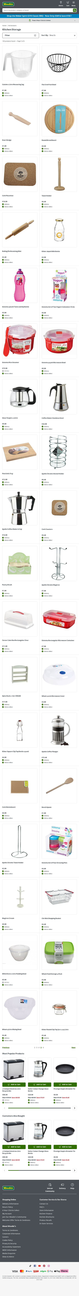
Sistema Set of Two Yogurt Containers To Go (58, 307)
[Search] (75, 10)
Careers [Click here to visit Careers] (5, 1237)
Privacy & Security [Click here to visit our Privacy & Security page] (9, 1243)
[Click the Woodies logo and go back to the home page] (8, 4)
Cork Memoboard (8, 807)
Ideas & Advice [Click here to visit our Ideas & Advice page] (8, 1257)
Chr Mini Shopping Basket (51, 918)
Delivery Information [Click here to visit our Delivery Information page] (10, 1204)
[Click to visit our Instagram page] (49, 1265)
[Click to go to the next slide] (75, 1108)
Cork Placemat (7, 196)
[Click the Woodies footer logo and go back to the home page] (8, 1188)
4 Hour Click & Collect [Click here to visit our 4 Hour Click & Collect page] (10, 1210)
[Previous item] (4, 20)
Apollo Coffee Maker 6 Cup (12, 529)
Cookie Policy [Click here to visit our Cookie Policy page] (7, 1240)
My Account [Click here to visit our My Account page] (7, 1213)
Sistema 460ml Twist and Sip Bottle (15, 307)
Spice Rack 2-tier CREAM (11, 696)
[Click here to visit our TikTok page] (30, 1265)
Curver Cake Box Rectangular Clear (15, 640)
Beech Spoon (46, 807)
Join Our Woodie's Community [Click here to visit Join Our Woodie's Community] (14, 1217)
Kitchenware (12, 26)
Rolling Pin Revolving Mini (11, 251)
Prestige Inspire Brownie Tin (64, 1089)
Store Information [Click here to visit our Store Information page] (47, 1210)
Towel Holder (47, 196)
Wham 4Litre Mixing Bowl (11, 1029)
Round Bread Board (49, 140)
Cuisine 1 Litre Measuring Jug (13, 85)
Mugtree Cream (8, 918)
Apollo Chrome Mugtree (51, 585)
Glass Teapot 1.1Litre (10, 418)
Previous (5, 1047)
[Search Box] (39, 10)
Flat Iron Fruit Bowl (49, 85)
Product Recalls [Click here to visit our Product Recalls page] (46, 1220)
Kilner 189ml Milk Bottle (51, 251)
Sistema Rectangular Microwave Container (58, 640)
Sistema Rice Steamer (10, 362)
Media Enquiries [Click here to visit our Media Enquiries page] (8, 1253)
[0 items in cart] (67, 4)
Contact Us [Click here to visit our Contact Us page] (44, 1204)
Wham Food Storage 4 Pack (52, 974)
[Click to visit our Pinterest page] (44, 1265)
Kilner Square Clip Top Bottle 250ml (15, 752)
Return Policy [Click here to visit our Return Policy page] (7, 1207)
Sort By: (59, 35)
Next (73, 1047)
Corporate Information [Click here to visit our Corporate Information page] (11, 1233)
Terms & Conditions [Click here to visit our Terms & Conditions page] (10, 1230)
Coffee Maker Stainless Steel (53, 418)
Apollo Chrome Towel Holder (12, 863)
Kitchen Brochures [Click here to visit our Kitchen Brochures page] (47, 1217)
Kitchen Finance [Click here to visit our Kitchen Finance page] (46, 1213)
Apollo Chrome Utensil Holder (53, 474)
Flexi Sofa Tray (7, 474)
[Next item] (75, 20)
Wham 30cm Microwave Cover (53, 696)
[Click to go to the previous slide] (4, 1108)
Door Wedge (6, 140)
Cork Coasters (47, 529)
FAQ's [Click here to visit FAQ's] (42, 1207)
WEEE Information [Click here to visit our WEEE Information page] (9, 1250)
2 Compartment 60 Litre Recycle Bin (11, 1090)
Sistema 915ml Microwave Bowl (54, 363)
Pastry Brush (7, 585)
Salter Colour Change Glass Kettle (38, 1090)
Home (4, 26)
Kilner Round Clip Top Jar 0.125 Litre (55, 1030)
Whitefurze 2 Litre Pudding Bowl (14, 974)
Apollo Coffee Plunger (50, 752)
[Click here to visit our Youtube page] (39, 1265)
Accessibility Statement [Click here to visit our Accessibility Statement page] (11, 1247)
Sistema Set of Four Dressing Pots (54, 863)
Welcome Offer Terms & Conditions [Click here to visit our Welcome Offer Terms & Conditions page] (16, 1220)
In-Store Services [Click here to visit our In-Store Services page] (46, 1223)
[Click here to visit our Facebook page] (35, 1265)
